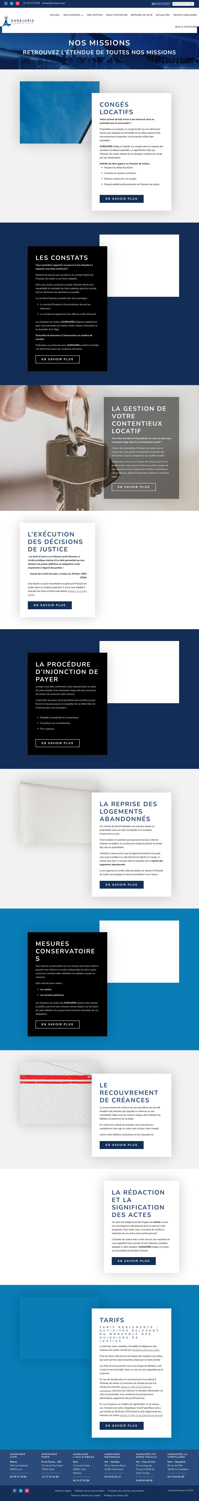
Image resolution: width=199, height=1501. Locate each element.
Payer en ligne (184, 4)
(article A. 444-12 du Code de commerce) (141, 1415)
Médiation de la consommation (90, 1491)
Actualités (163, 15)
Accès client (162, 4)
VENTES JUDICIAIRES (185, 15)
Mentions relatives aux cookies (86, 1495)
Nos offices (95, 15)
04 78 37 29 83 (31, 3)
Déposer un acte (142, 15)
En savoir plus (122, 198)
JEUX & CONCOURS (186, 27)
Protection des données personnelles (126, 1491)
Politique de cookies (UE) (116, 1495)
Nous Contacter (116, 15)
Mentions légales (63, 1491)
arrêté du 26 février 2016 (146, 1350)
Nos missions (72, 15)
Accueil (55, 15)
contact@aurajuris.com (53, 3)
